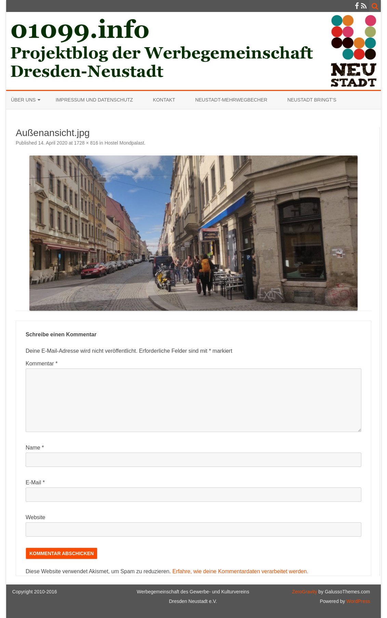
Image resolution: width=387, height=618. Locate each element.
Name (35, 448)
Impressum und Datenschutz (94, 100)
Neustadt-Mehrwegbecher (231, 100)
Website (35, 517)
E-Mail (35, 482)
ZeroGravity (304, 591)
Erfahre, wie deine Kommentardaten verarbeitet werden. (240, 571)
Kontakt (164, 100)
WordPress (357, 601)
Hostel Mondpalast (124, 143)
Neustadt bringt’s (311, 100)
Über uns (23, 100)
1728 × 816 (86, 143)
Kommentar (41, 363)
